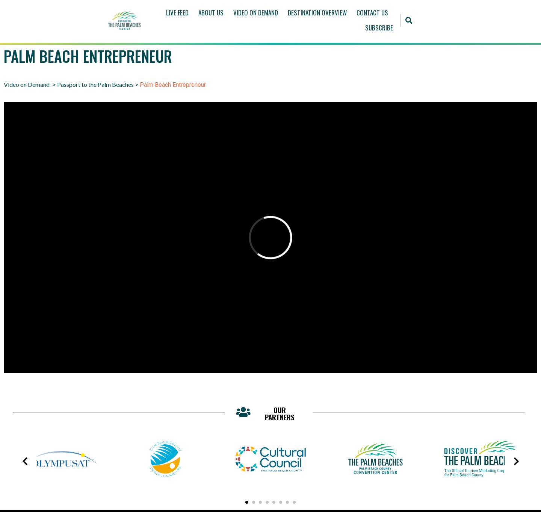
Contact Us (372, 12)
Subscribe (379, 27)
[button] (409, 20)
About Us (211, 12)
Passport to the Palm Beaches (95, 84)
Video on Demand (27, 84)
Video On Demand (255, 12)
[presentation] (24, 461)
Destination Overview (317, 12)
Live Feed (177, 12)
